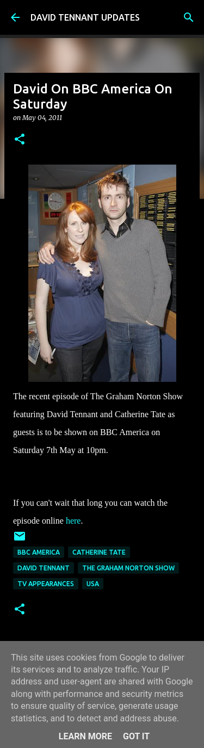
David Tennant (43, 567)
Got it (136, 736)
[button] (19, 140)
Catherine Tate (99, 552)
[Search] (188, 17)
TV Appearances (45, 583)
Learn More (85, 736)
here (73, 520)
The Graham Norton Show (128, 567)
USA (92, 583)
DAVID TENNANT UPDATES (85, 17)
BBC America (38, 552)
